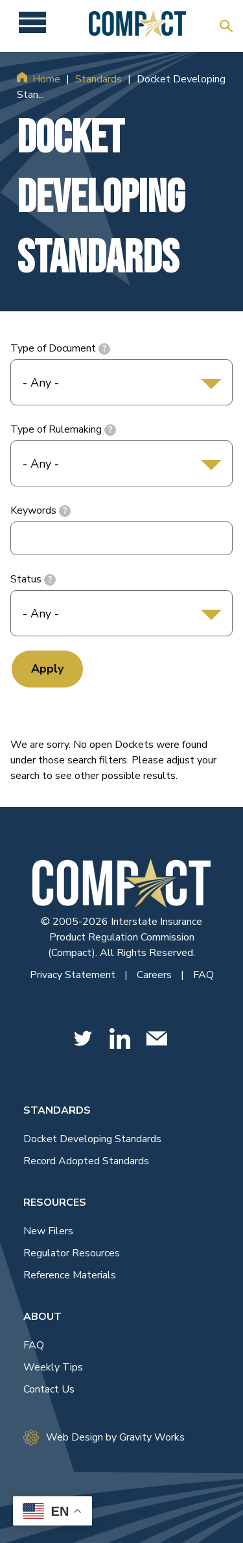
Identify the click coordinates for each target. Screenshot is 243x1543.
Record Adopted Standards (86, 1161)
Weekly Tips (53, 1367)
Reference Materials (69, 1275)
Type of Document (53, 348)
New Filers (48, 1231)
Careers (155, 975)
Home (46, 79)
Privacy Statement (74, 975)
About (42, 1317)
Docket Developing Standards (92, 1139)
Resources (54, 1202)
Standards (98, 79)
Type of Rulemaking (56, 429)
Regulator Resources (71, 1253)
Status (25, 579)
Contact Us (49, 1389)
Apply (47, 668)
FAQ (203, 975)
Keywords (33, 510)
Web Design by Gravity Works (104, 1437)
